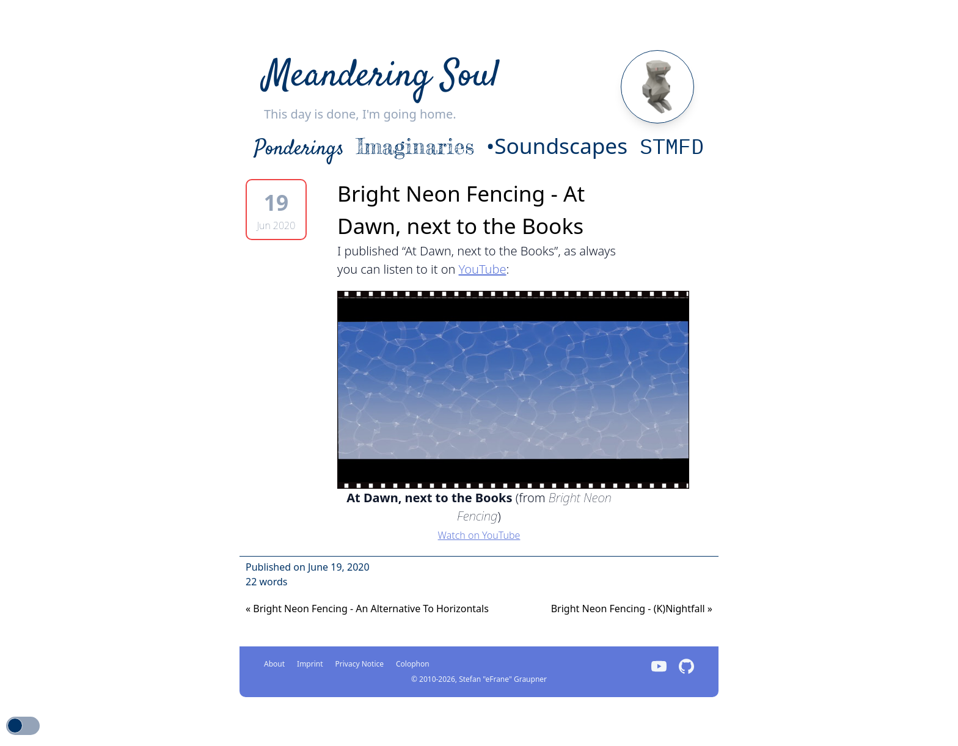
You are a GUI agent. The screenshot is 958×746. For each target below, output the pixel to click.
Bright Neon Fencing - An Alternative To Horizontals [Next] (367, 608)
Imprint (310, 664)
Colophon (413, 664)
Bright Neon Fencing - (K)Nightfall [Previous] (631, 608)
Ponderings (299, 149)
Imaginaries (415, 146)
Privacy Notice (359, 664)
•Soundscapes (556, 145)
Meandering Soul (381, 76)
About (274, 664)
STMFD (672, 146)
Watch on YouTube (479, 535)
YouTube (482, 269)
